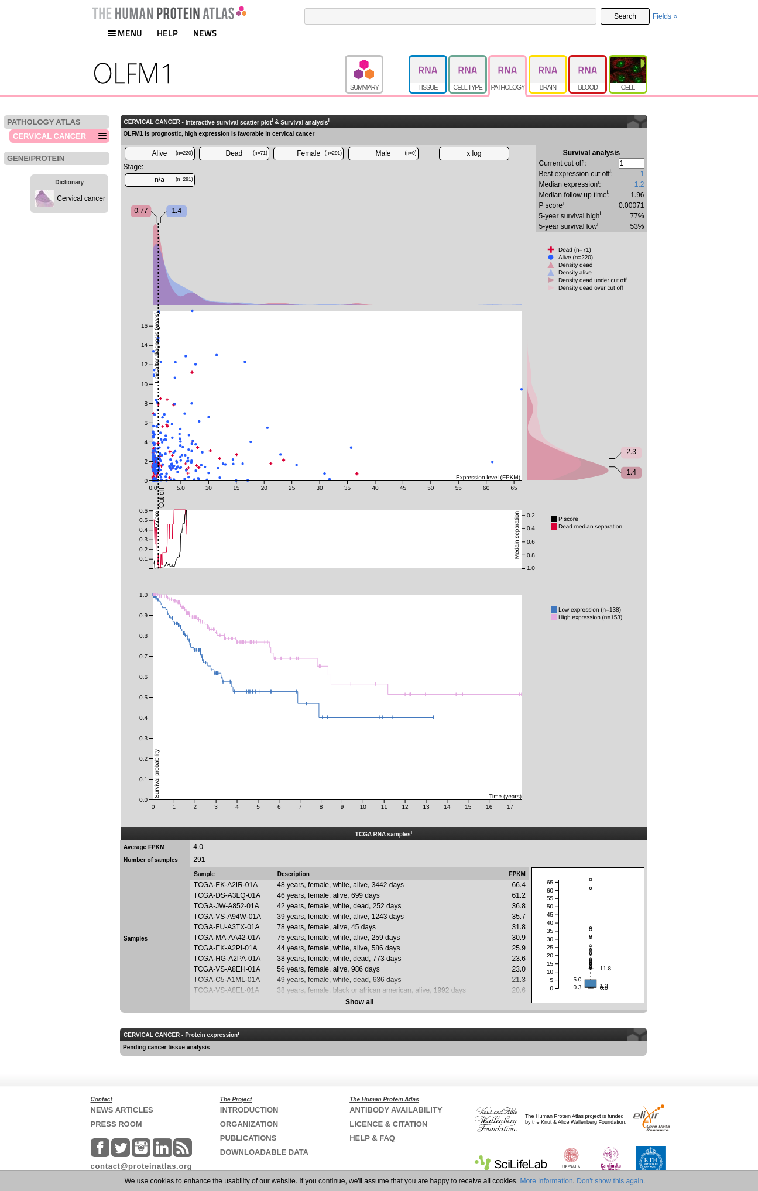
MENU (124, 33)
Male (396, 153)
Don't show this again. (611, 1181)
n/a (174, 180)
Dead (246, 153)
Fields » (665, 16)
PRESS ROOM (116, 1124)
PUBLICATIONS (248, 1138)
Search (625, 16)
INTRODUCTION (249, 1110)
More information (546, 1181)
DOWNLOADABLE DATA (264, 1152)
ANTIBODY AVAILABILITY (395, 1110)
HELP (167, 33)
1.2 (639, 184)
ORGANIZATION (249, 1124)
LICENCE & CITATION (388, 1124)
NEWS (205, 33)
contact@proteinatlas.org (142, 1166)
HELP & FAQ (372, 1138)
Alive (172, 153)
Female (319, 153)
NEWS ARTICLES (122, 1110)
